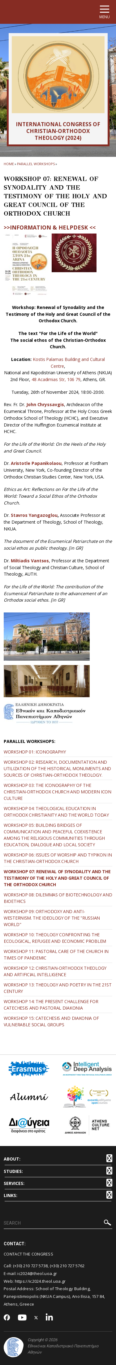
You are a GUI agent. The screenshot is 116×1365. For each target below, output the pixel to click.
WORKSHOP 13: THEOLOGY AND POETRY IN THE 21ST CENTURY (58, 988)
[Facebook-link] (7, 1318)
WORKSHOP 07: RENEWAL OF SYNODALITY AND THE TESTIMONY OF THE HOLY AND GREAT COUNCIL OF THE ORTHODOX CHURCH (57, 878)
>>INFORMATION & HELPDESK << (50, 227)
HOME (9, 163)
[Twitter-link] (36, 1318)
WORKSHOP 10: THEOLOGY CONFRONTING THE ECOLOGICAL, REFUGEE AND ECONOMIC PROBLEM (55, 938)
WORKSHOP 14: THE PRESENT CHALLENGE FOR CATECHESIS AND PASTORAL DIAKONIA (51, 1004)
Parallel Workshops (36, 163)
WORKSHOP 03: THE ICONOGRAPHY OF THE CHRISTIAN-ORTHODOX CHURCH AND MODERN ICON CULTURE (57, 791)
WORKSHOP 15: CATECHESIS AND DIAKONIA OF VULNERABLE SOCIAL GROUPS (51, 1021)
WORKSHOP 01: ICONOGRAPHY (35, 752)
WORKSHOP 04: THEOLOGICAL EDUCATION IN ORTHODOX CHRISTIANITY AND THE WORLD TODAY (56, 811)
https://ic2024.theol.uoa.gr (40, 1281)
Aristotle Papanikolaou (36, 463)
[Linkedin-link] (49, 1318)
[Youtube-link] (22, 1318)
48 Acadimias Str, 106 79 (56, 379)
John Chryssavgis (45, 404)
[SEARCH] (58, 1223)
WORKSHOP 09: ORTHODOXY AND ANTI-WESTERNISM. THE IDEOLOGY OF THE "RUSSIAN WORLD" (52, 917)
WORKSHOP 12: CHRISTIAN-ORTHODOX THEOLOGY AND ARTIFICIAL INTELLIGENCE (55, 971)
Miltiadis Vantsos (30, 561)
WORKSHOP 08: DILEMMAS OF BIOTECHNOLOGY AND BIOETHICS (58, 898)
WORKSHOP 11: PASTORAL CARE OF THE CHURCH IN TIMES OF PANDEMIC (56, 954)
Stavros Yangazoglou (34, 515)
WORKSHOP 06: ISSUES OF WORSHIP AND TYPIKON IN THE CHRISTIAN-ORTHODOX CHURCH (58, 858)
